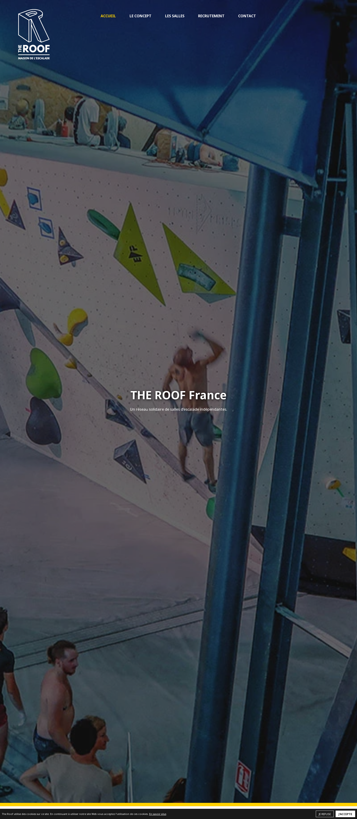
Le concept (140, 15)
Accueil (108, 15)
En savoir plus (157, 814)
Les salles (174, 15)
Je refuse (325, 814)
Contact (247, 15)
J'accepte (345, 814)
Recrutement (211, 15)
